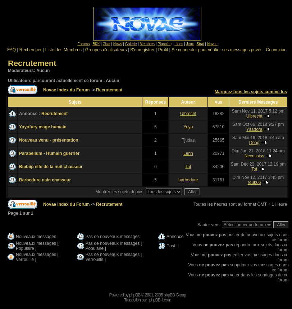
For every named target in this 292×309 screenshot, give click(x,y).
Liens (178, 44)
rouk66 (254, 182)
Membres (147, 44)
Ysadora (254, 129)
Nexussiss (254, 155)
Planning (165, 44)
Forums (83, 44)
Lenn (188, 153)
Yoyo (188, 126)
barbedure (188, 179)
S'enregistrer (142, 49)
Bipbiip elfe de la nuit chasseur (51, 166)
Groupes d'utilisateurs (106, 49)
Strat (200, 44)
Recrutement (32, 63)
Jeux (189, 44)
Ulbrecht (188, 113)
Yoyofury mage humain (43, 126)
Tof (188, 166)
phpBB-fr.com (160, 300)
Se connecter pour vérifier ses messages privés (217, 49)
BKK (96, 44)
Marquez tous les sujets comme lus (251, 91)
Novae (212, 44)
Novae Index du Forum (66, 89)
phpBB (134, 295)
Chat (106, 44)
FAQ (11, 49)
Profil (163, 49)
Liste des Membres (63, 49)
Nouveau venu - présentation (48, 140)
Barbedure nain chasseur (45, 179)
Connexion (276, 49)
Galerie (131, 44)
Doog (254, 142)
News (117, 44)
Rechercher (30, 49)
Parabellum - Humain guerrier (49, 153)
